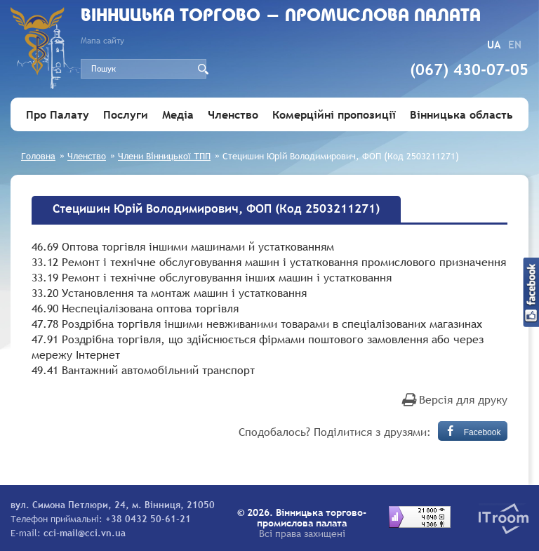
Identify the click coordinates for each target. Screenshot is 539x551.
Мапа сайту (102, 40)
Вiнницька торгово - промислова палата (281, 16)
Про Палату (57, 114)
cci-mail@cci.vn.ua (85, 532)
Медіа (178, 114)
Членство (233, 114)
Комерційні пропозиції (334, 114)
